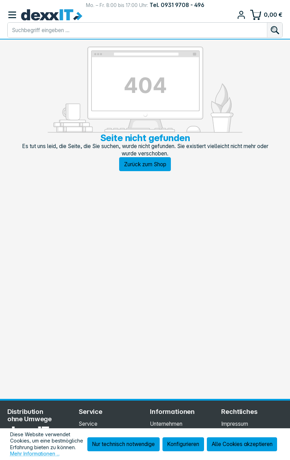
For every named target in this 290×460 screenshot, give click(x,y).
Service (88, 424)
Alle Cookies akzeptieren (242, 444)
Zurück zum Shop (145, 164)
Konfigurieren (183, 444)
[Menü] (12, 15)
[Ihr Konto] (241, 15)
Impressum (234, 424)
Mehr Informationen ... (35, 454)
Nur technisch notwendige (123, 444)
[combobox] (137, 30)
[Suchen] (274, 30)
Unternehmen (166, 424)
